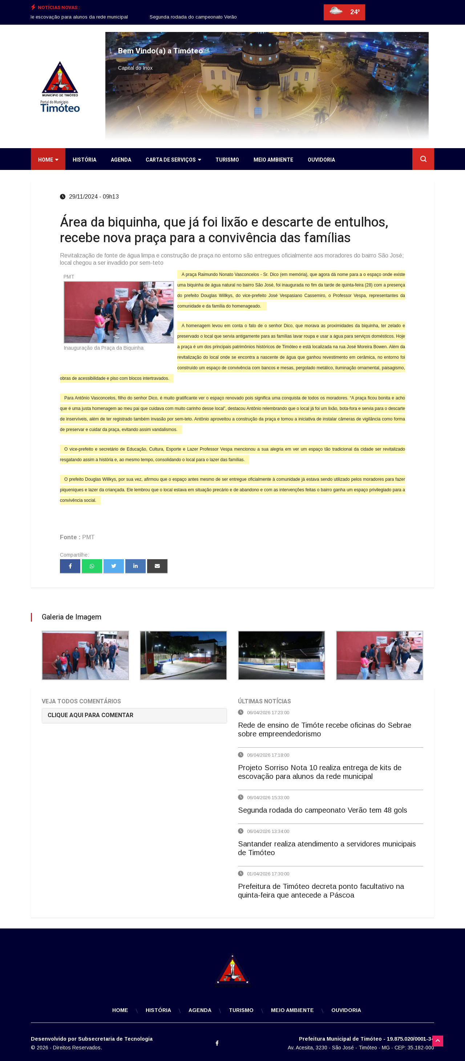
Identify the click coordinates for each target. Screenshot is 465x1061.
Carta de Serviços (173, 160)
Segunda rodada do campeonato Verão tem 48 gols (212, 17)
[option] (212, 17)
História (84, 160)
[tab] (134, 715)
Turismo (227, 160)
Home (48, 160)
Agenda (121, 160)
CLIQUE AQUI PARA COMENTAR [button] (90, 715)
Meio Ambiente (273, 160)
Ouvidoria (321, 160)
